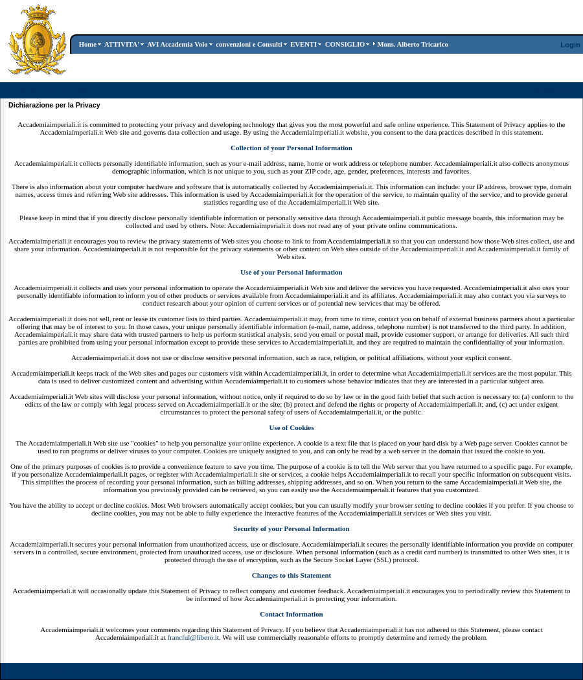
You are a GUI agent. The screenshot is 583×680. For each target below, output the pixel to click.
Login (570, 45)
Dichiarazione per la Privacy (531, 672)
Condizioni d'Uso (447, 672)
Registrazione (556, 91)
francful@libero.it (192, 637)
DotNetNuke (392, 672)
